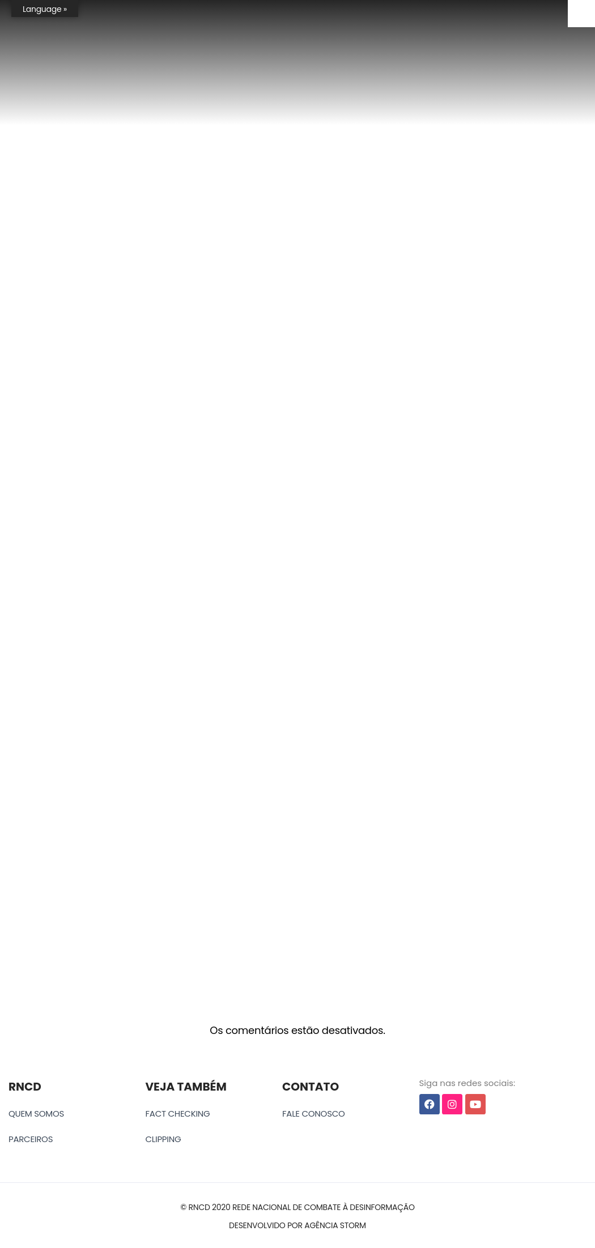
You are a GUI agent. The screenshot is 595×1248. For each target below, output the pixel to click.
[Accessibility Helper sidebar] (581, 13)
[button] (297, 1207)
